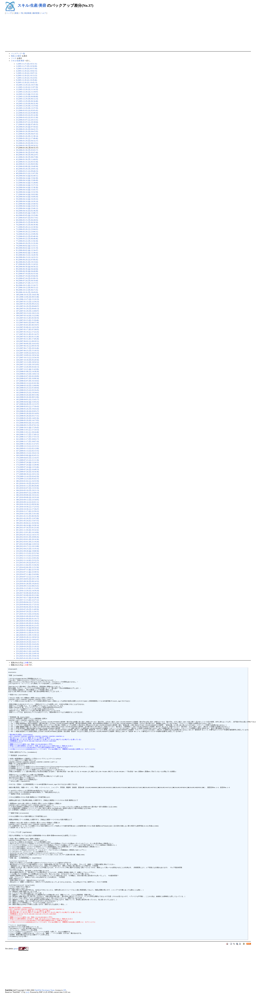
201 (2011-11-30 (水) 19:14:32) (27, 530)
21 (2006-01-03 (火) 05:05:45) (27, 110)
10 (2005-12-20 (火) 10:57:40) (27, 85)
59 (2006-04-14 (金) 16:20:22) (27, 199)
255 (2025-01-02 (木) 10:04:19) (27, 656)
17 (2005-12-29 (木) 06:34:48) (27, 101)
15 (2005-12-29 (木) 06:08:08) (27, 96)
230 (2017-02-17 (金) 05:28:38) (27, 598)
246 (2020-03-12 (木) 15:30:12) (27, 635)
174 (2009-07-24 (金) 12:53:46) (27, 467)
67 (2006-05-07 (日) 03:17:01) (27, 218)
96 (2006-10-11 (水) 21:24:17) (27, 285)
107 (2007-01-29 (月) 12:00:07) (27, 311)
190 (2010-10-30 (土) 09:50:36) (27, 504)
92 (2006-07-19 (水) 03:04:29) (27, 276)
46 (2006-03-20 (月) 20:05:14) (27, 169)
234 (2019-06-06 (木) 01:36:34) (27, 607)
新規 (16, 13)
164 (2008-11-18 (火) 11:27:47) (27, 444)
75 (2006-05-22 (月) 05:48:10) (27, 236)
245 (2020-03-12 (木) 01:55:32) (27, 633)
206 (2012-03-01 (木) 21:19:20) (27, 542)
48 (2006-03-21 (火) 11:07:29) (27, 173)
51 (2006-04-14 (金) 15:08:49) (27, 180)
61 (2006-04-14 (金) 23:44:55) (27, 204)
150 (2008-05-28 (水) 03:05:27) (27, 411)
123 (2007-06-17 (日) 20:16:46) (27, 348)
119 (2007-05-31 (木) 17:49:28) (27, 339)
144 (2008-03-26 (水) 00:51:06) (27, 397)
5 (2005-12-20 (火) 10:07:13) (26, 73)
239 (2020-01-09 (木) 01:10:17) (27, 619)
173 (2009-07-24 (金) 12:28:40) (27, 465)
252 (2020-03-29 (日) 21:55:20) (27, 649)
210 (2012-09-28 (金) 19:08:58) (27, 551)
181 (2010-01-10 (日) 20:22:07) (27, 483)
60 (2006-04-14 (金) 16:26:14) (27, 201)
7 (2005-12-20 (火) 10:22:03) (26, 78)
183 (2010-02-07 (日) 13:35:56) (27, 488)
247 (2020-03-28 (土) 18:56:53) (27, 637)
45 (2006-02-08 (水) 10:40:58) (27, 166)
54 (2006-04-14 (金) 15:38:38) (27, 187)
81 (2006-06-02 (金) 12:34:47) (27, 250)
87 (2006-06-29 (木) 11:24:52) (27, 264)
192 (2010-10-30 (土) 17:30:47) (27, 509)
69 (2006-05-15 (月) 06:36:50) (27, 222)
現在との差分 (16, 56)
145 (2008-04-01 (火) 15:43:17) (27, 399)
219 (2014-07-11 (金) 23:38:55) (27, 572)
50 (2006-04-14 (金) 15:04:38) (27, 178)
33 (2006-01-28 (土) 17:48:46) (27, 138)
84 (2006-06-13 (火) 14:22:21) (27, 257)
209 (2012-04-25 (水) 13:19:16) (27, 549)
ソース (13, 58)
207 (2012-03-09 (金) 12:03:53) (27, 544)
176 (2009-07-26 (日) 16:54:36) (27, 472)
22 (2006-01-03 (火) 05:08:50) (27, 113)
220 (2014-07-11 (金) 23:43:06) (27, 574)
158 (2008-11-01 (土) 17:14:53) (27, 430)
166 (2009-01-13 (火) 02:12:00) (27, 448)
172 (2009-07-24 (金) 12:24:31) (27, 462)
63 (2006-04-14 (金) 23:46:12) (27, 208)
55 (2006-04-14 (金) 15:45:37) (27, 190)
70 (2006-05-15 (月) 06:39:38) (27, 225)
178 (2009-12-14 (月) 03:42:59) (27, 476)
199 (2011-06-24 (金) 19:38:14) (27, 525)
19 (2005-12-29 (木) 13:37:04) (27, 106)
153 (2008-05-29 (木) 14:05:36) (27, 418)
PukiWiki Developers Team (44, 990)
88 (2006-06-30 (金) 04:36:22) (27, 267)
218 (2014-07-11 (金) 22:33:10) (27, 570)
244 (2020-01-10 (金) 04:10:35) (27, 630)
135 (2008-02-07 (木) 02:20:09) (27, 376)
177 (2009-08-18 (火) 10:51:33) (27, 474)
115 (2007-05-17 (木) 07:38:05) (27, 329)
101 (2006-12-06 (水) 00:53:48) (27, 297)
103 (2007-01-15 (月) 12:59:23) (27, 302)
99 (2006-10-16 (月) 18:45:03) (27, 292)
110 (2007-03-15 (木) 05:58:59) (27, 318)
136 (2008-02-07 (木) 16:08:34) (27, 378)
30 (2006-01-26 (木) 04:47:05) (27, 131)
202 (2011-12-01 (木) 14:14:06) (27, 532)
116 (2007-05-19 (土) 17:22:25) (27, 332)
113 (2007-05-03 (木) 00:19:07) (27, 325)
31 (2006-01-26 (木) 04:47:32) (27, 134)
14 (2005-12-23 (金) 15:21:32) (27, 94)
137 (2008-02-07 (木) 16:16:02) (27, 381)
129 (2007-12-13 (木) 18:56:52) (27, 362)
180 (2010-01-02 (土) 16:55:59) (27, 481)
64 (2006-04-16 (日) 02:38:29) (27, 211)
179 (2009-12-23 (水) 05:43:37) (27, 479)
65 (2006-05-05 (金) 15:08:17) (27, 213)
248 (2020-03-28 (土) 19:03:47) (27, 640)
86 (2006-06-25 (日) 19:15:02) (27, 262)
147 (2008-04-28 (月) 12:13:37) (27, 404)
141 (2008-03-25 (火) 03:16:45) (27, 390)
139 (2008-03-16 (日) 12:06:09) (27, 385)
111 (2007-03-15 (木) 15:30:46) (27, 320)
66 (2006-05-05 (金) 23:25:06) (27, 215)
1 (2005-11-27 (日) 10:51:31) (26, 64)
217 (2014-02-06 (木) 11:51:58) (27, 567)
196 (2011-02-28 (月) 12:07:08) (27, 518)
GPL (64, 990)
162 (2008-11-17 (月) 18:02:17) (27, 439)
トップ (8, 13)
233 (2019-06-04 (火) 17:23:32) (27, 605)
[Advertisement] (128, 32)
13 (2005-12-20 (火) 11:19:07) (27, 92)
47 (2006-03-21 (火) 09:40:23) (27, 171)
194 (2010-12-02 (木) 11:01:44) (27, 514)
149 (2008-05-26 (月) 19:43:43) (27, 409)
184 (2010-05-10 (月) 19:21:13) (27, 490)
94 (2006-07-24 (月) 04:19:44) (27, 281)
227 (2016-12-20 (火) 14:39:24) (27, 591)
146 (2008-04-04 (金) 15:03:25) (27, 402)
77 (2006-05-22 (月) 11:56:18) (27, 241)
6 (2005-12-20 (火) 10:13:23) (26, 75)
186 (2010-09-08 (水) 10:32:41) (27, 495)
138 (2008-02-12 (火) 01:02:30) (27, 383)
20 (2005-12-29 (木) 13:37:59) (27, 108)
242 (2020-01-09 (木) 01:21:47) (27, 626)
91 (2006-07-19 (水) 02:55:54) (27, 274)
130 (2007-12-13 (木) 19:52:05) (27, 364)
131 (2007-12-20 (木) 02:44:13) (27, 367)
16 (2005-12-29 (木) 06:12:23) (27, 99)
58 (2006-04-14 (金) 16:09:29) (27, 197)
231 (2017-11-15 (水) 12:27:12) (27, 600)
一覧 (21, 13)
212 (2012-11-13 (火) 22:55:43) (27, 556)
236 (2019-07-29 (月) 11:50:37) (27, 611)
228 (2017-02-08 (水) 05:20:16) (27, 593)
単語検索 (27, 13)
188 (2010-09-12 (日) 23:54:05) (27, 500)
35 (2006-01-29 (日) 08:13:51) (27, 143)
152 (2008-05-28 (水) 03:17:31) (27, 416)
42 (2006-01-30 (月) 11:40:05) (27, 159)
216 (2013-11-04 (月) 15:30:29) (27, 565)
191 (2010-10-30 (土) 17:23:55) (27, 507)
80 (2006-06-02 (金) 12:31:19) (27, 248)
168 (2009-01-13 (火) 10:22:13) (27, 453)
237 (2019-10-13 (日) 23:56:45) (27, 614)
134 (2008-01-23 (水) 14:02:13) (27, 374)
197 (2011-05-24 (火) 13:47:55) (27, 521)
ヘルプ (43, 13)
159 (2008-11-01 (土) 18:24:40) (27, 432)
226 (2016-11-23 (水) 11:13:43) (27, 588)
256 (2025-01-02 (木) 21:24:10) (27, 658)
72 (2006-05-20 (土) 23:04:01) (27, 229)
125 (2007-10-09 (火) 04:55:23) (27, 353)
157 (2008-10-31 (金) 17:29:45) (27, 427)
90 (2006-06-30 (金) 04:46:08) (27, 271)
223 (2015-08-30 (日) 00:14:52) (27, 581)
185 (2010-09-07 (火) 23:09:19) (27, 493)
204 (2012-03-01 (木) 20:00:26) (27, 537)
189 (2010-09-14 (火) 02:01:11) (27, 502)
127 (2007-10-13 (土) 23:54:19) (27, 357)
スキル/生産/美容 (32, 5)
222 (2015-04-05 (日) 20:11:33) (27, 579)
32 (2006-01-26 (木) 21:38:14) (27, 136)
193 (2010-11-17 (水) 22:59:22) (27, 511)
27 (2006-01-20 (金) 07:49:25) (27, 124)
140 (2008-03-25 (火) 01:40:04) (27, 388)
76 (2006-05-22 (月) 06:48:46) (27, 239)
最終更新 (35, 13)
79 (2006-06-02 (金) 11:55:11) (27, 246)
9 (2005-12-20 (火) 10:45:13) (26, 82)
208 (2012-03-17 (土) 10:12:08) (27, 546)
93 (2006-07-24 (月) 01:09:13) (27, 278)
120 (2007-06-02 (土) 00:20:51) (27, 341)
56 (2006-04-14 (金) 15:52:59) (27, 192)
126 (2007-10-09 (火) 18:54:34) (27, 355)
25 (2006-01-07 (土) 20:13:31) (27, 120)
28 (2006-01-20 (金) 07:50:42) (27, 127)
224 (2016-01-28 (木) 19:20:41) (27, 584)
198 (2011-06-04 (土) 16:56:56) (27, 523)
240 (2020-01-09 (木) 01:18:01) (27, 621)
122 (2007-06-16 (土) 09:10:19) (27, 346)
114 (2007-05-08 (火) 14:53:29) (27, 327)
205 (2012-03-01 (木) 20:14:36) (27, 539)
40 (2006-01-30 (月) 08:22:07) (27, 155)
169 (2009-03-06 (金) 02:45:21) (27, 455)
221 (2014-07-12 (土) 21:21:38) (27, 577)
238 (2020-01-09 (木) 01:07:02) (27, 616)
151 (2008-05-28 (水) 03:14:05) (27, 413)
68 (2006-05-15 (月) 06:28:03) (27, 220)
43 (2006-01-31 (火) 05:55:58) (27, 162)
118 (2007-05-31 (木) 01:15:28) (27, 337)
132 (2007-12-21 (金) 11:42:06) (27, 369)
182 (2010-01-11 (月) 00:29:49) (27, 486)
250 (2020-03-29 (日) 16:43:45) (27, 644)
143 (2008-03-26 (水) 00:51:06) (27, 395)
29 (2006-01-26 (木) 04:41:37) (27, 129)
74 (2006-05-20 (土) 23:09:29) (27, 234)
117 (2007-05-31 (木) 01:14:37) (27, 334)
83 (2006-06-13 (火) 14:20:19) (27, 255)
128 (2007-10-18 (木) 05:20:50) (27, 360)
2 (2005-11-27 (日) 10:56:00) (26, 66)
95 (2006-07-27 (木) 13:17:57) (27, 283)
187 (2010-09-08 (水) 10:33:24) (27, 497)
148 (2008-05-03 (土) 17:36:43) (27, 406)
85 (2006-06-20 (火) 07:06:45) (27, 260)
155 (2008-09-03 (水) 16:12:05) (27, 423)
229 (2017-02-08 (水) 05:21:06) (27, 595)
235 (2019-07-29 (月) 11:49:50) (27, 609)
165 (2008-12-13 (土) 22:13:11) (27, 446)
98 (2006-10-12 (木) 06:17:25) (27, 290)
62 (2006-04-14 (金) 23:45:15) (27, 206)
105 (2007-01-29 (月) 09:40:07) (27, 306)
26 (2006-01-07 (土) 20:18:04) (27, 122)
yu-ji (27, 992)
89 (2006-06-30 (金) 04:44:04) (27, 269)
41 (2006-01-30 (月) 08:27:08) (27, 157)
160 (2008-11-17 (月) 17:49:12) (27, 434)
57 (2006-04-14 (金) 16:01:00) (27, 194)
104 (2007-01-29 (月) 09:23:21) (27, 304)
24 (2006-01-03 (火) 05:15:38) (27, 117)
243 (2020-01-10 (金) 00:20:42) (27, 628)
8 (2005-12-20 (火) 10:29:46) (26, 80)
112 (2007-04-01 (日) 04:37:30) (27, 322)
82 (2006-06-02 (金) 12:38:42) (27, 253)
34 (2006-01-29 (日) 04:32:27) (27, 141)
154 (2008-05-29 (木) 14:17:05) (27, 420)
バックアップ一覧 (18, 54)
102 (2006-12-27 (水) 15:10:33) (27, 299)
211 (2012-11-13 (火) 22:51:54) (27, 553)
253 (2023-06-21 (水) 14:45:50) (27, 651)
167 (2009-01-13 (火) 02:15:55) (27, 451)
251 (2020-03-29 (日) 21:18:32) (27, 646)
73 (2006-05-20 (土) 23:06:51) (27, 232)
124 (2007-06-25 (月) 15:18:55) (27, 351)
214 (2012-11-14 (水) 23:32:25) (27, 560)
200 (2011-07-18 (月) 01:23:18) (27, 528)
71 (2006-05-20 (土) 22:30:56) (27, 227)
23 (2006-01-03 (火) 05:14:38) (27, 115)
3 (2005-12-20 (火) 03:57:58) (26, 68)
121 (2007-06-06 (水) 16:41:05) (27, 344)
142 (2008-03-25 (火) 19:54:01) (27, 392)
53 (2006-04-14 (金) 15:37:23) (27, 185)
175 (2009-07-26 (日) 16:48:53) (27, 469)
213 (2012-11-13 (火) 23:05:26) (27, 558)
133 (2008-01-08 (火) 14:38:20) (27, 371)
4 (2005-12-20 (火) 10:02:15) (26, 71)
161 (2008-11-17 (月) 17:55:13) (27, 437)
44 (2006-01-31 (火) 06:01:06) (27, 164)
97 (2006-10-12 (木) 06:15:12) (27, 288)
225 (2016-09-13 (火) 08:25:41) (27, 586)
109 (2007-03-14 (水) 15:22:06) (27, 316)
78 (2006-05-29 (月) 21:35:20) (27, 243)
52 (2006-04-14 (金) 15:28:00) (27, 183)
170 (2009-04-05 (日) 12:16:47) (27, 458)
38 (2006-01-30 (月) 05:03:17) (27, 150)
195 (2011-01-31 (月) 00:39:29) (27, 516)
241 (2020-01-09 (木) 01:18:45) (27, 623)
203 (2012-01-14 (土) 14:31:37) (27, 535)
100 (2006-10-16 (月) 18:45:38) (27, 295)
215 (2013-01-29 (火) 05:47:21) (27, 563)
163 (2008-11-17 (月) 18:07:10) (27, 441)
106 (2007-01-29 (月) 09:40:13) (27, 309)
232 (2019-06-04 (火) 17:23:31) (27, 602)
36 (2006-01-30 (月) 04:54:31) (27, 145)
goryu (16, 949)
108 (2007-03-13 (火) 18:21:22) (27, 313)
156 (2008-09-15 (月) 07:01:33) (27, 425)
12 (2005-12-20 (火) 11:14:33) (27, 89)
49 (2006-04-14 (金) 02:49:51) (27, 176)
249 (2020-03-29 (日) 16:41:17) (27, 642)
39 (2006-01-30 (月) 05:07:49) (27, 152)
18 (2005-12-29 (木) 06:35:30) (27, 103)
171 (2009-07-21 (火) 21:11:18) (27, 460)
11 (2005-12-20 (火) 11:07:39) (27, 87)
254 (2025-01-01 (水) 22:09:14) (27, 653)
